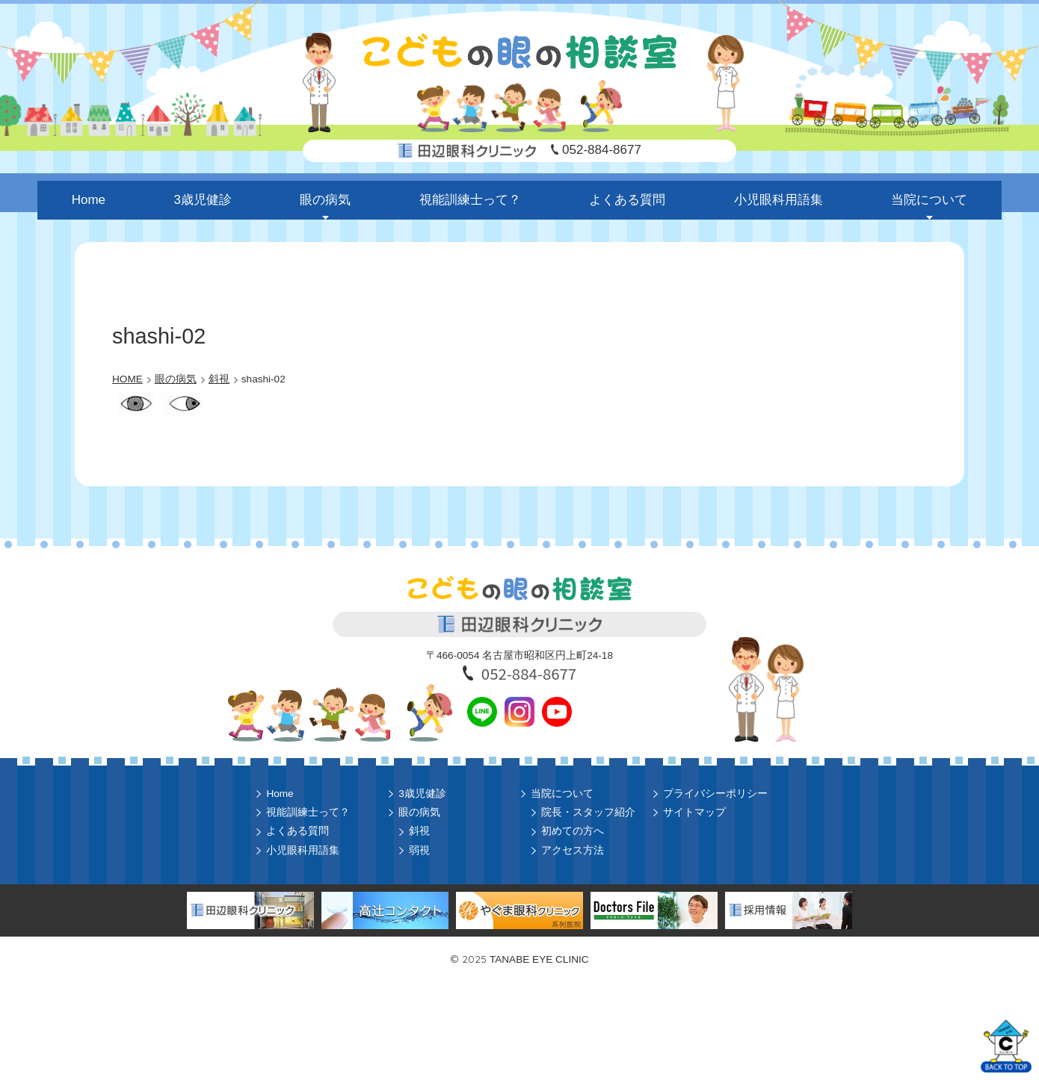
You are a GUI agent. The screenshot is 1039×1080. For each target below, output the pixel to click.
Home (88, 200)
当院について (929, 200)
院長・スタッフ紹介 (588, 812)
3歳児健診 (203, 200)
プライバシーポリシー (715, 793)
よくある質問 (627, 200)
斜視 (419, 831)
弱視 (419, 850)
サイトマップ (694, 812)
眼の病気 (325, 200)
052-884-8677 (601, 149)
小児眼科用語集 (778, 200)
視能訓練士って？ (470, 200)
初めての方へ (572, 831)
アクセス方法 (572, 850)
